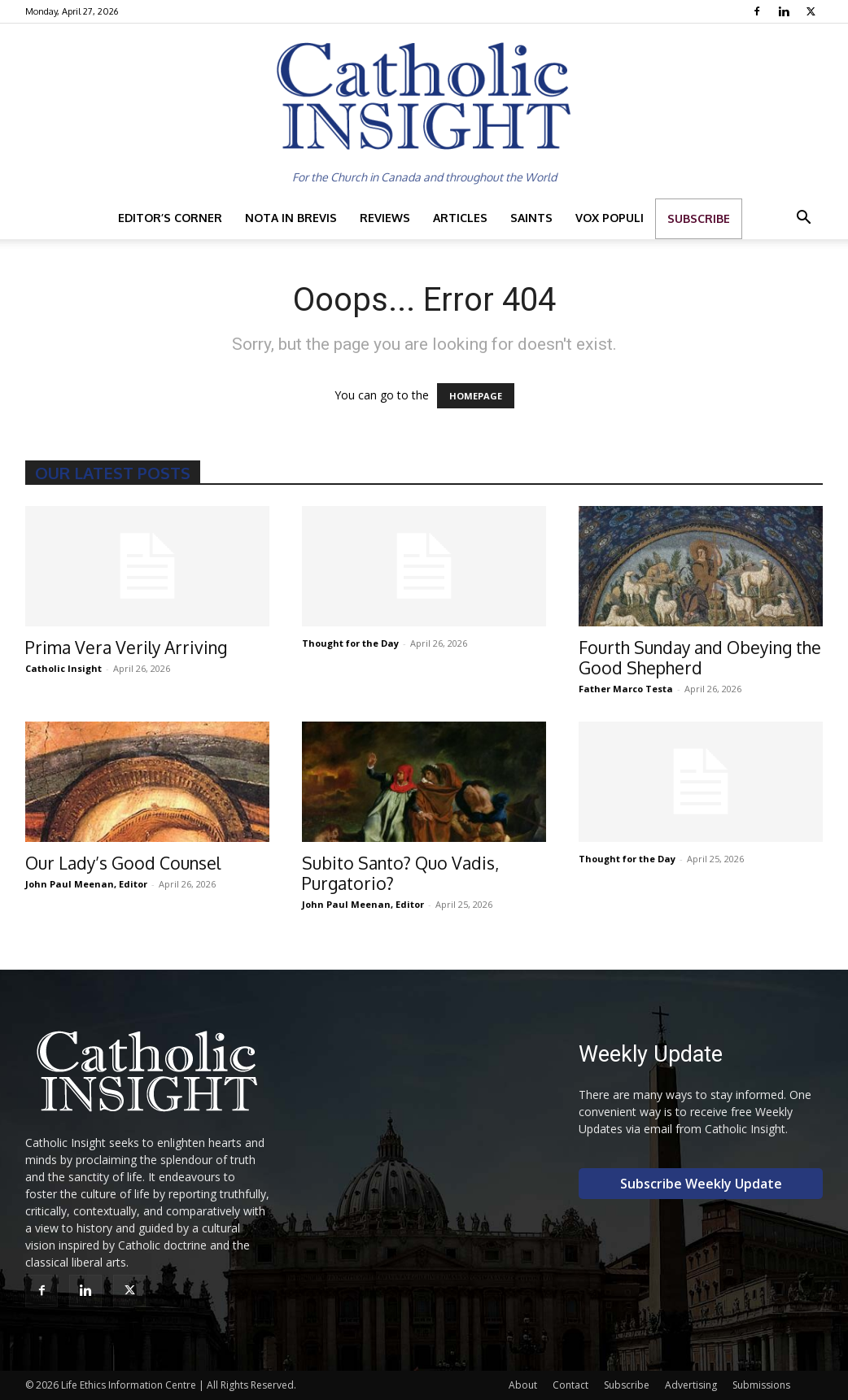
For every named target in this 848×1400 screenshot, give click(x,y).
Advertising (691, 1385)
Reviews (385, 218)
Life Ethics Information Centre (128, 1385)
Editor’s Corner (170, 218)
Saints (531, 218)
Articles (460, 218)
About (523, 1385)
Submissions (761, 1385)
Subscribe (698, 218)
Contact (570, 1385)
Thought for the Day (350, 643)
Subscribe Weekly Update (701, 1184)
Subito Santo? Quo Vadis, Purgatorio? (400, 873)
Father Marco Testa (626, 689)
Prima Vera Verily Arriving (126, 647)
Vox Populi (609, 218)
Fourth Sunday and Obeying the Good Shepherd (700, 657)
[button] (803, 219)
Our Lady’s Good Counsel (123, 863)
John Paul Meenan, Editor (86, 884)
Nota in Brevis (291, 218)
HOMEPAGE (475, 396)
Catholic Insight (63, 668)
